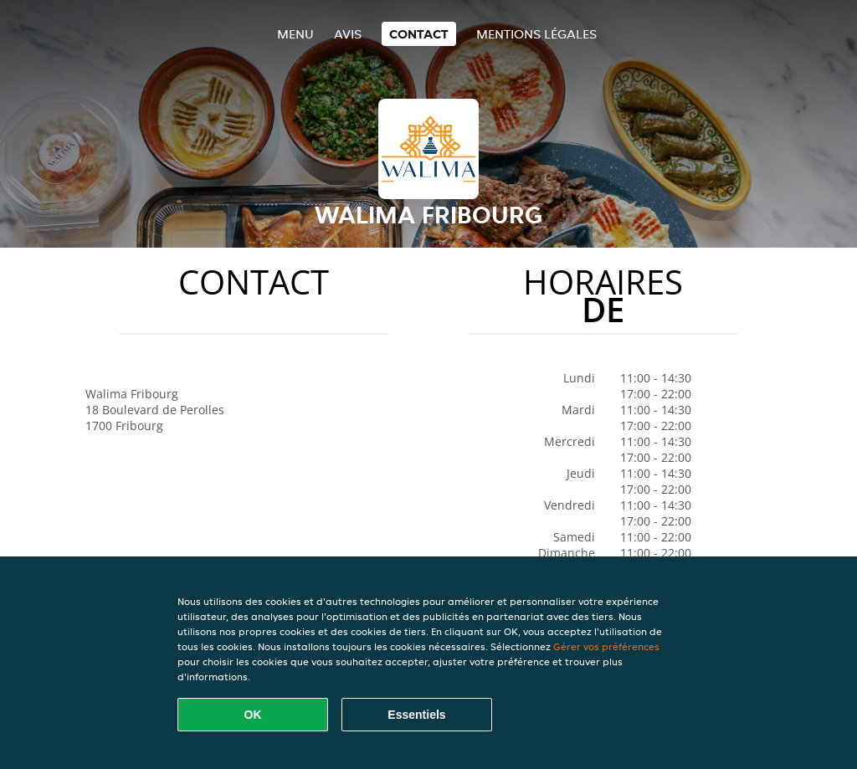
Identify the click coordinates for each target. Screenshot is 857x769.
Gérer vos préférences (606, 646)
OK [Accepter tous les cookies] (253, 714)
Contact (419, 34)
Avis (348, 34)
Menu (295, 34)
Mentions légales (536, 34)
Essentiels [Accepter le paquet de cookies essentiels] (416, 714)
